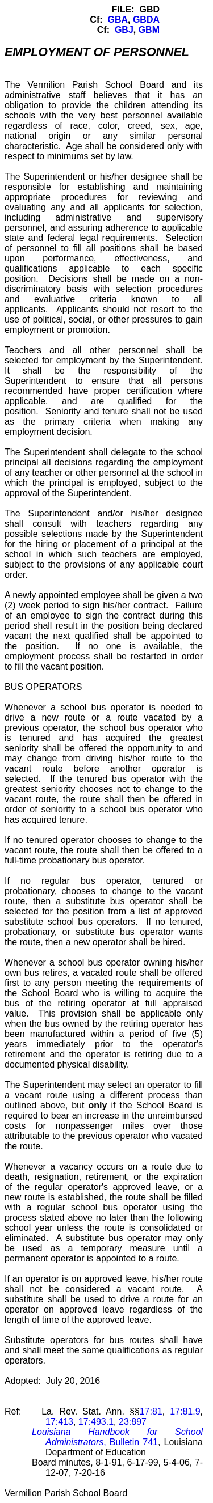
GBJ (124, 30)
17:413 (59, 1421)
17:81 (151, 1411)
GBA (117, 19)
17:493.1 (96, 1421)
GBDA (146, 19)
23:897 (133, 1421)
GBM (149, 30)
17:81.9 (185, 1411)
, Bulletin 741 (117, 1437)
